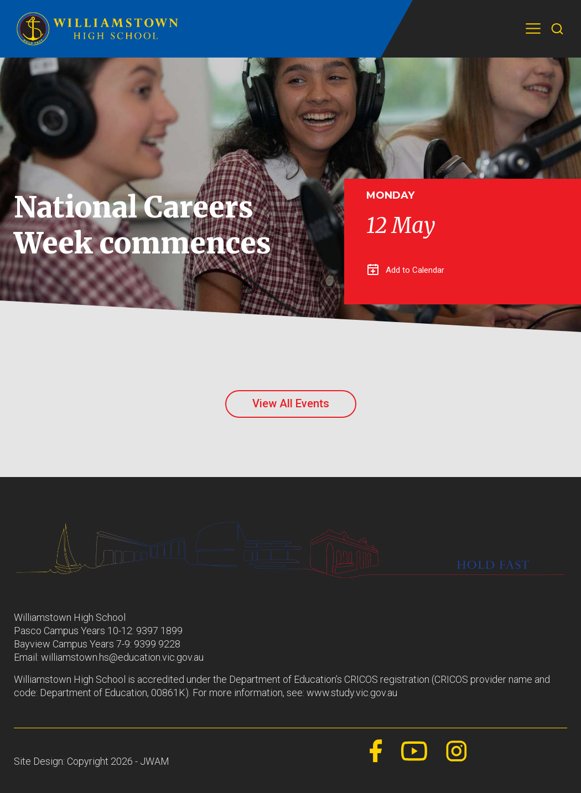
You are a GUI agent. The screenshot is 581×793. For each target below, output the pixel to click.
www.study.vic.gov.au (352, 692)
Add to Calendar (405, 270)
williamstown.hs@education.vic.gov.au (122, 657)
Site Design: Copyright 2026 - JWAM (91, 761)
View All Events (290, 403)
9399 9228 (157, 644)
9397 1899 (159, 630)
